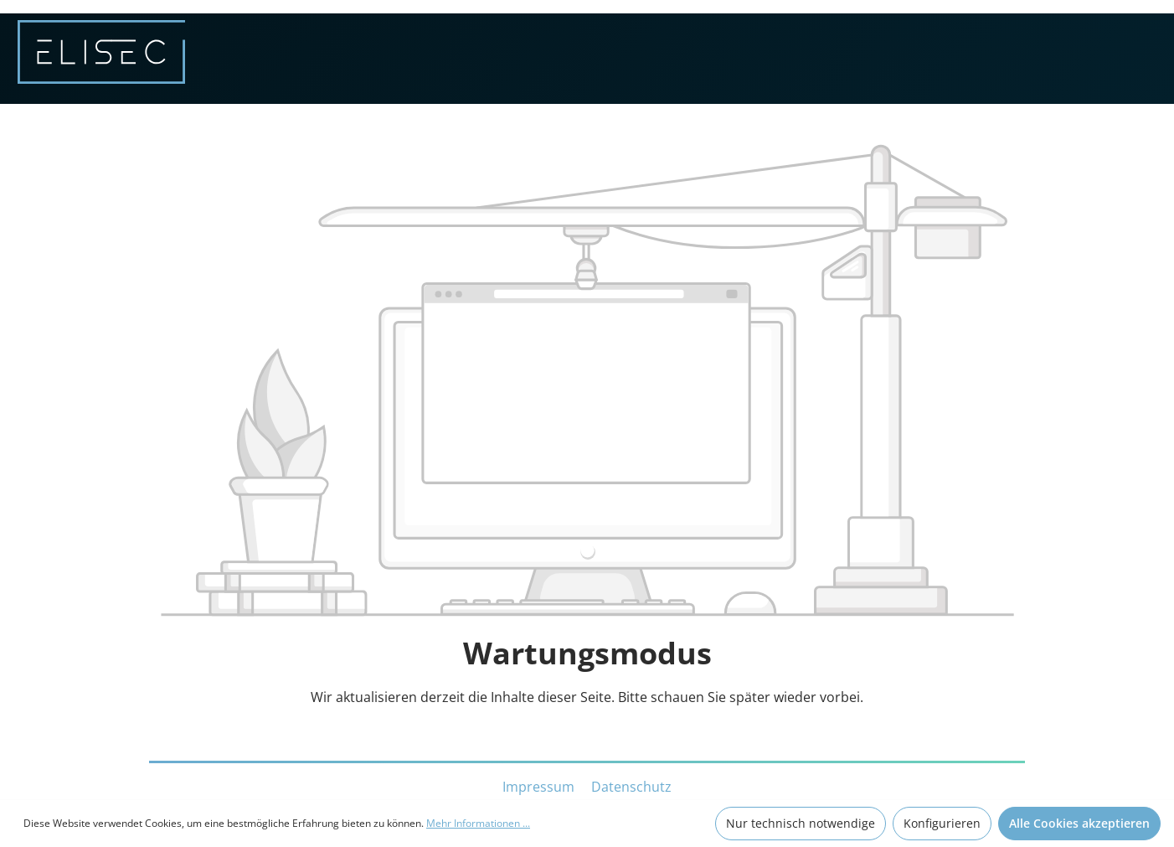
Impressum (540, 786)
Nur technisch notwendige (800, 823)
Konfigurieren (942, 823)
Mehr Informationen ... (478, 823)
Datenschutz (631, 786)
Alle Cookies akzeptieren (1079, 823)
